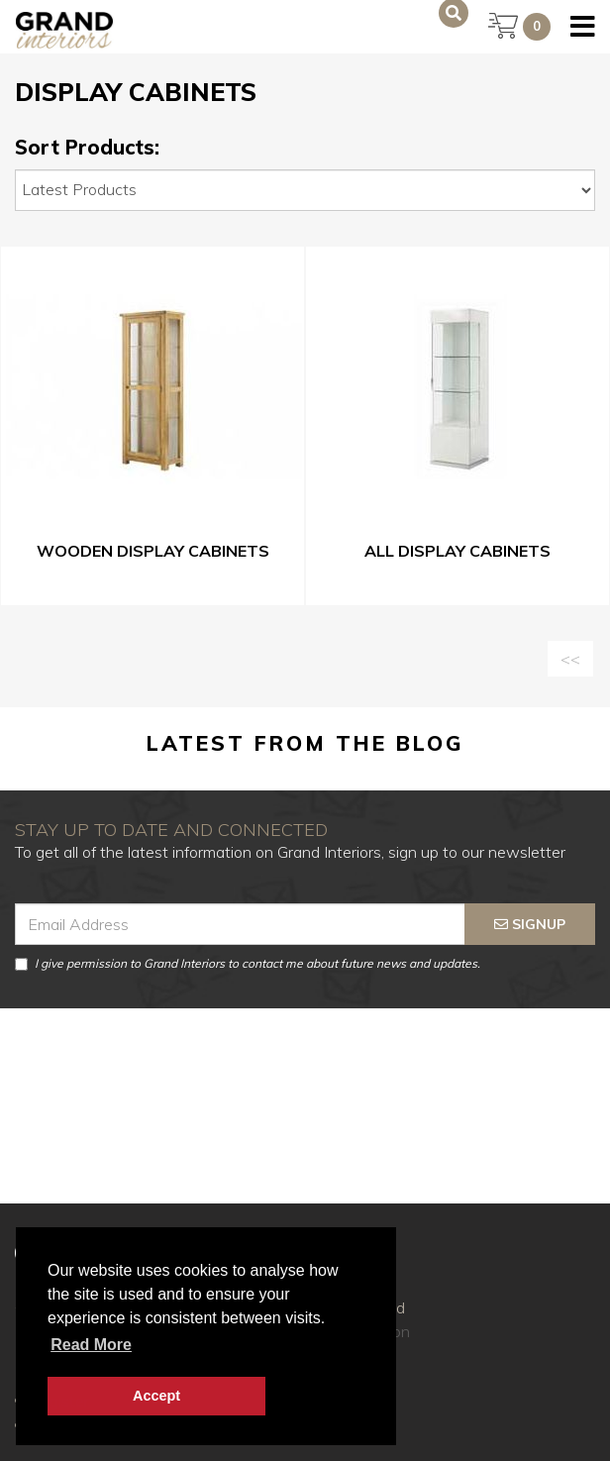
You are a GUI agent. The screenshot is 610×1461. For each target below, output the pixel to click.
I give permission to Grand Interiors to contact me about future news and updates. (247, 963)
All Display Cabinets (457, 551)
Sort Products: (87, 147)
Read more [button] (91, 1344)
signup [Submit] (529, 924)
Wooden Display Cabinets (153, 551)
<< (570, 659)
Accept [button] (156, 1396)
